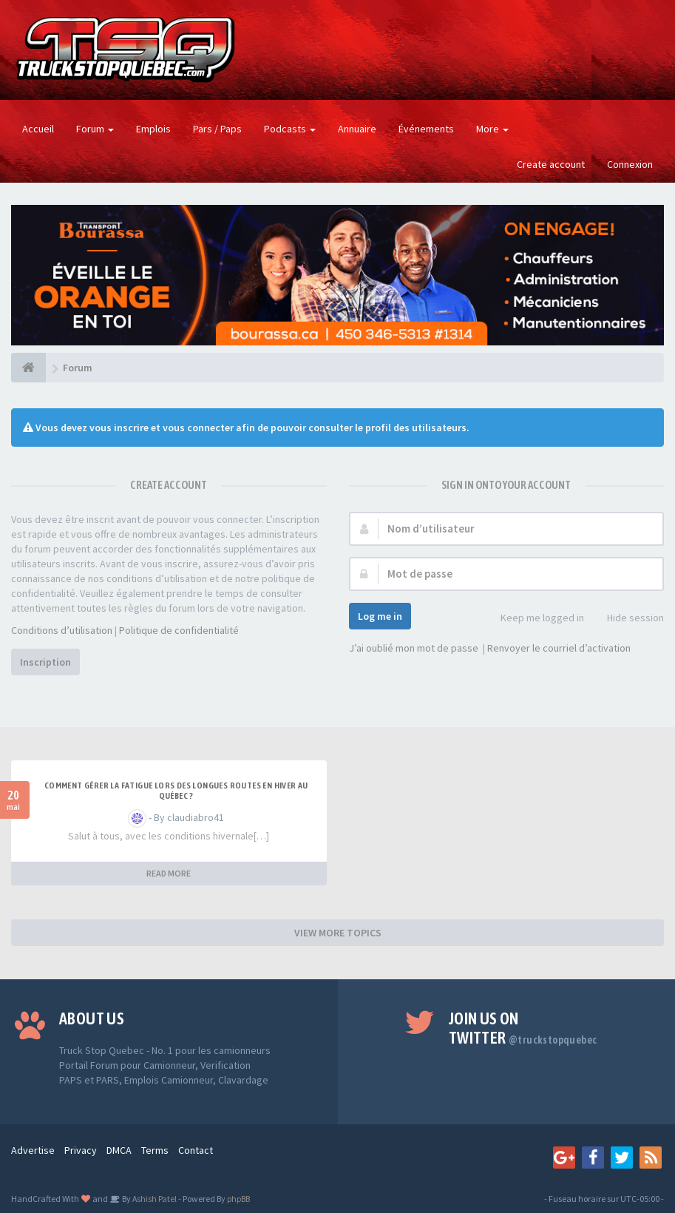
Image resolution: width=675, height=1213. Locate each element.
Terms (155, 1150)
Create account (551, 164)
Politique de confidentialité (179, 630)
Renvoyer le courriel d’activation (559, 648)
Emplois (153, 128)
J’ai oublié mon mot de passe (413, 648)
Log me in (380, 616)
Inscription (45, 662)
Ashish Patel (154, 1198)
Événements (426, 128)
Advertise (33, 1150)
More (492, 128)
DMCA (119, 1150)
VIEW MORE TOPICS (337, 932)
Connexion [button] (630, 164)
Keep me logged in (534, 618)
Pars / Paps (217, 128)
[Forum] (28, 367)
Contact (195, 1150)
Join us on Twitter (523, 1028)
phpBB (238, 1198)
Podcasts (290, 128)
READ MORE (168, 873)
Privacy (80, 1150)
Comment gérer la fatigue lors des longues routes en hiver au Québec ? (176, 790)
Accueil (38, 128)
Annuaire (357, 128)
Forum (95, 128)
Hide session (627, 618)
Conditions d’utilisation (61, 630)
